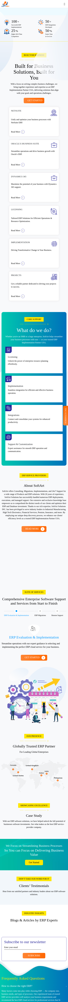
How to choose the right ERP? (17, 986)
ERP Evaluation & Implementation (16, 612)
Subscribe (34, 955)
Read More (18, 132)
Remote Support (57, 612)
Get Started (35, 100)
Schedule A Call (66, 415)
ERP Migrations (40, 612)
